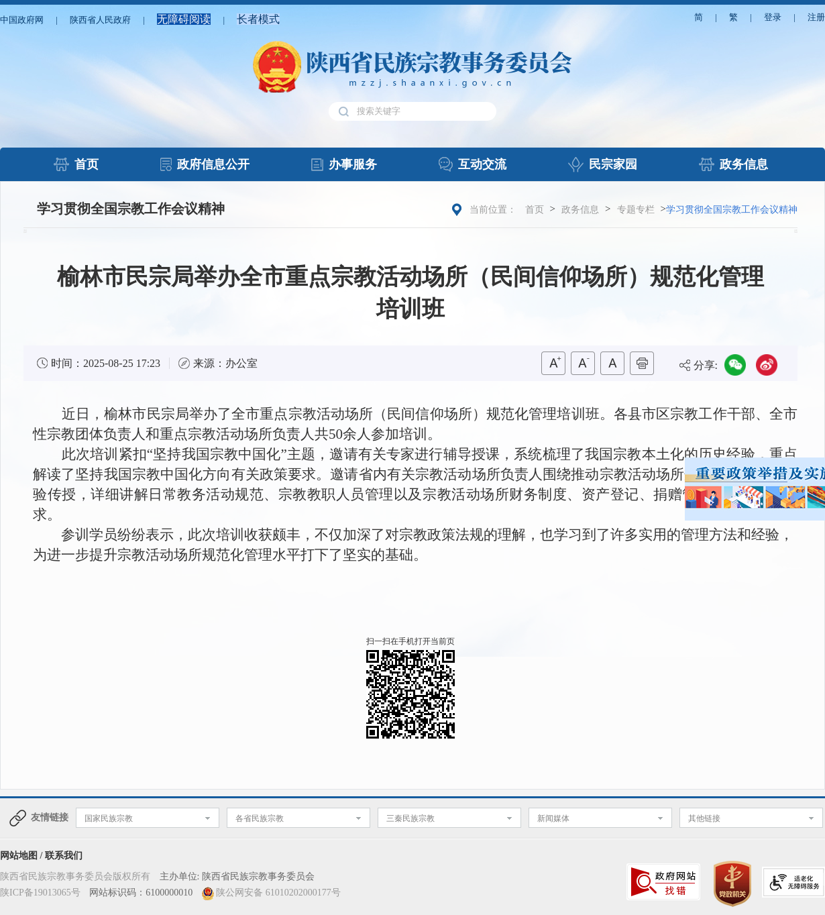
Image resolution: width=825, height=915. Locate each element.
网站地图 (19, 856)
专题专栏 (636, 210)
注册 (816, 17)
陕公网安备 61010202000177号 (278, 892)
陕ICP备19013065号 (40, 892)
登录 (772, 17)
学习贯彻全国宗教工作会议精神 (131, 208)
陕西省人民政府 (100, 20)
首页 (534, 210)
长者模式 (258, 19)
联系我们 (63, 856)
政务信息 (580, 210)
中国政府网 (22, 20)
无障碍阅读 (184, 19)
